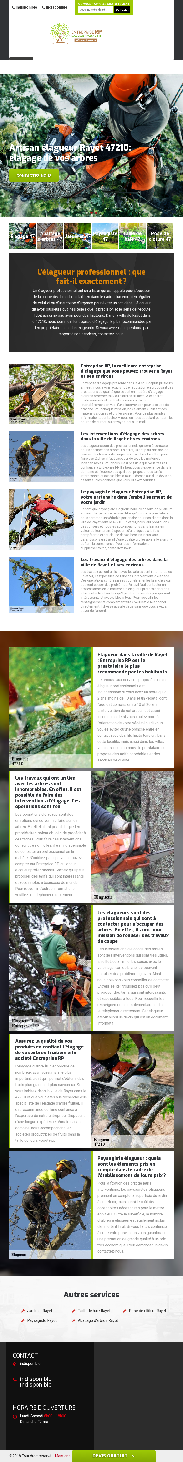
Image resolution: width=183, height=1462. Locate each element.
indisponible (24, 7)
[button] (86, 212)
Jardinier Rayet (39, 1311)
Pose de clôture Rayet (147, 1311)
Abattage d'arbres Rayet (98, 1320)
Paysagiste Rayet (42, 1320)
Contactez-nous (33, 175)
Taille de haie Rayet (94, 1311)
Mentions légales (69, 1456)
